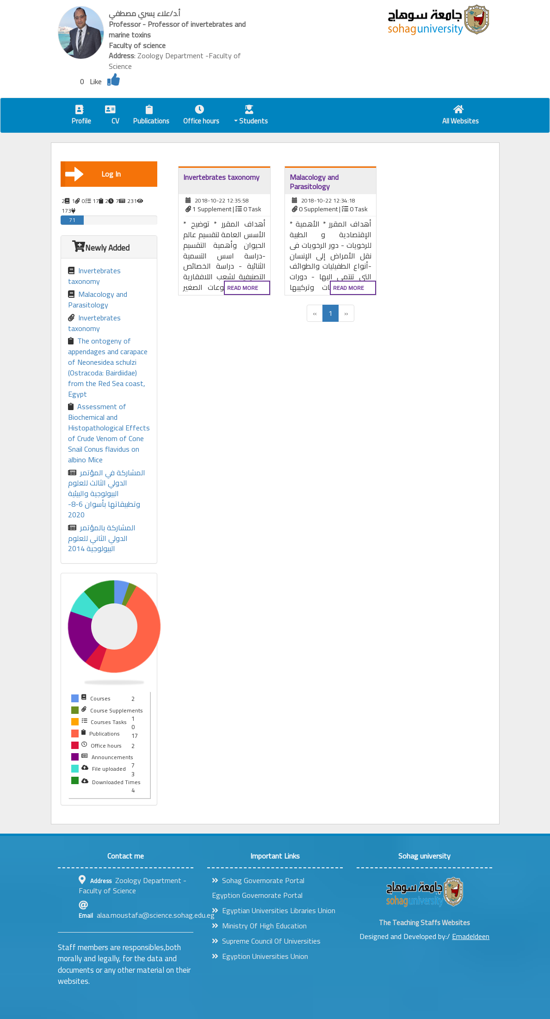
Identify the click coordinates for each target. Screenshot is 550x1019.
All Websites (460, 116)
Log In (93, 174)
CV (112, 116)
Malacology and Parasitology (97, 299)
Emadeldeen (470, 936)
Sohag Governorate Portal (258, 880)
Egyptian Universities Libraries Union (273, 910)
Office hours (201, 116)
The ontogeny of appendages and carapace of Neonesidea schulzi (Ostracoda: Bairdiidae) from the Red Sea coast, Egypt (108, 367)
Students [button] (251, 116)
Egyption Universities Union (260, 956)
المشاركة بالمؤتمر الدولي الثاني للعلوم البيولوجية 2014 (102, 538)
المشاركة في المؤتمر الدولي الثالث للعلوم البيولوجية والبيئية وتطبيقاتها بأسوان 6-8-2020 (106, 493)
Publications (151, 116)
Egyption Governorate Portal (257, 895)
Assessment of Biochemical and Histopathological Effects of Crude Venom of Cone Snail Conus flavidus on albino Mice (109, 433)
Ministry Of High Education (259, 926)
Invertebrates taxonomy (94, 276)
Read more (242, 287)
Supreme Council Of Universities (266, 941)
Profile (81, 116)
